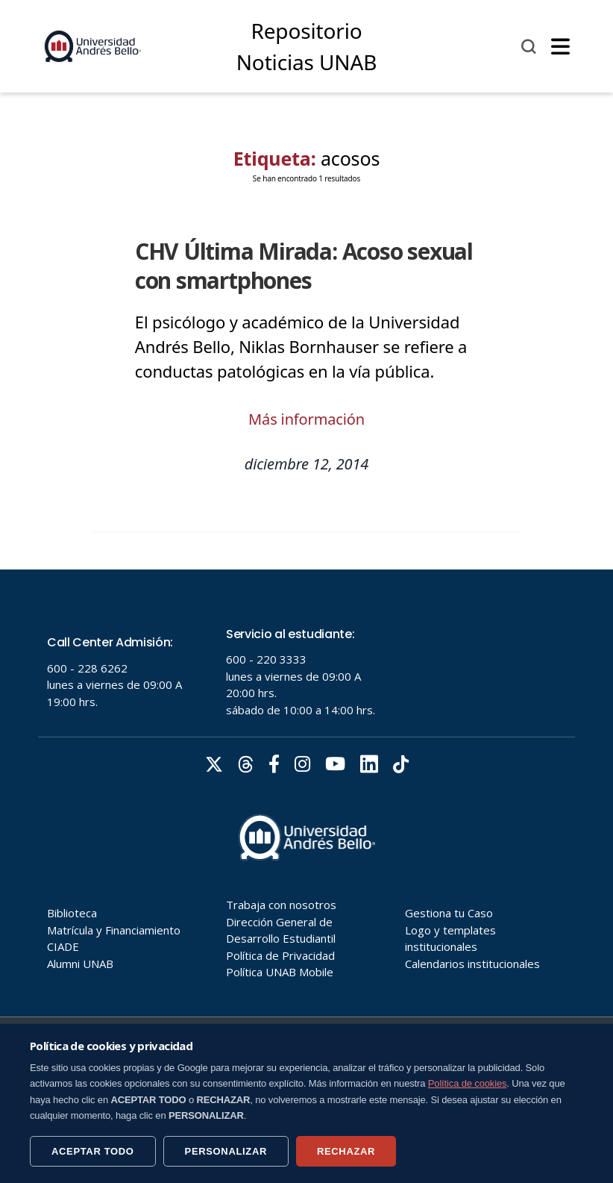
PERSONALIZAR (226, 1151)
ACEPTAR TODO (92, 1151)
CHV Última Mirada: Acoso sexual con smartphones (304, 266)
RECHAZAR (346, 1151)
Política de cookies (467, 1083)
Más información (306, 419)
